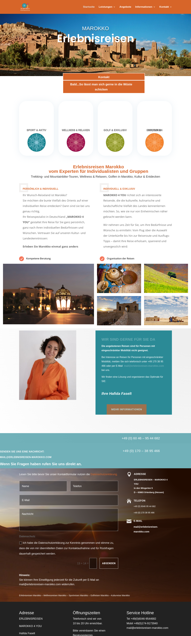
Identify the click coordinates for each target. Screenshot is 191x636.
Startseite (89, 7)
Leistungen (105, 7)
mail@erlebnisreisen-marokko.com (144, 366)
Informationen (143, 7)
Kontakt (164, 7)
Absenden (109, 563)
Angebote (125, 7)
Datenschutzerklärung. (104, 474)
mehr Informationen (78, 409)
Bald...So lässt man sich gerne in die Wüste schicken (101, 87)
